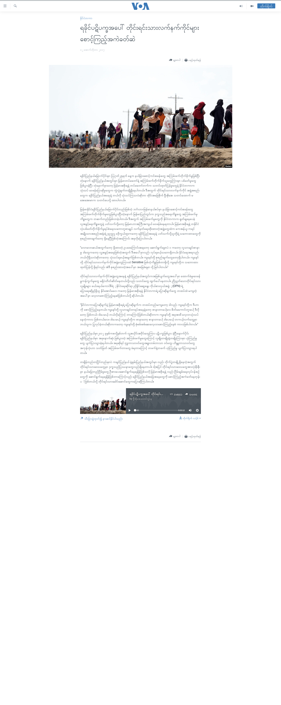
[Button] (174, 60)
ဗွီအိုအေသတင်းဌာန (142, 398)
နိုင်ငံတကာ (86, 18)
